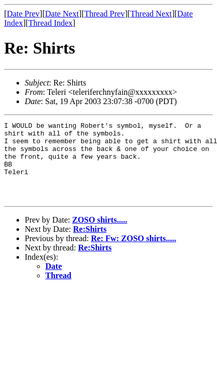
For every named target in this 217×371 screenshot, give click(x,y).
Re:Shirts (90, 244)
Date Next (62, 13)
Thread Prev (104, 13)
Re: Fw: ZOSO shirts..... (133, 253)
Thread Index (50, 23)
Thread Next (151, 13)
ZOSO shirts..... (99, 235)
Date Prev (23, 13)
